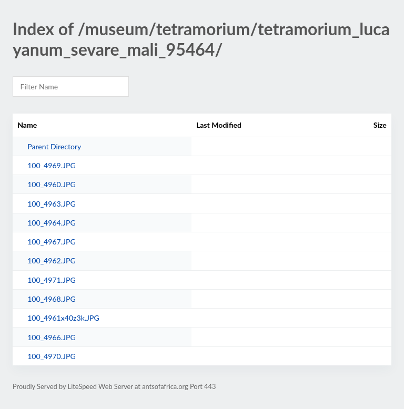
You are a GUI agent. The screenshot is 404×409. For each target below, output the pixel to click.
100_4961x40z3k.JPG (63, 317)
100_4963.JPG (51, 203)
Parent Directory (54, 146)
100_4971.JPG (51, 279)
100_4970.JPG (51, 356)
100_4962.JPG (51, 260)
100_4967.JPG (51, 241)
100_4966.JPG (51, 337)
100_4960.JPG (51, 184)
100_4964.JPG (51, 222)
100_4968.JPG (51, 298)
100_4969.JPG (51, 165)
